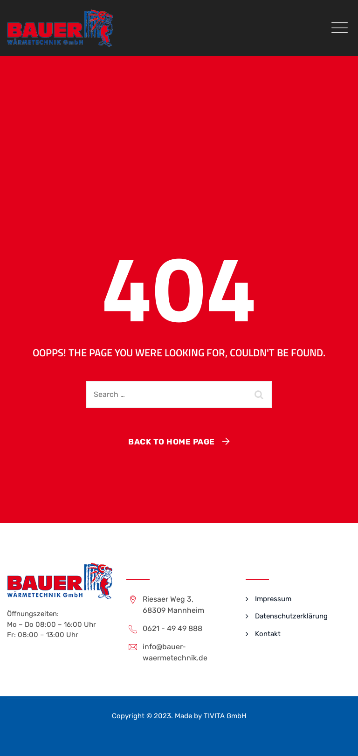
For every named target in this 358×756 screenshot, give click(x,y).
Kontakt (268, 634)
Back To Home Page (171, 441)
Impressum (273, 599)
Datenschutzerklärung (291, 616)
